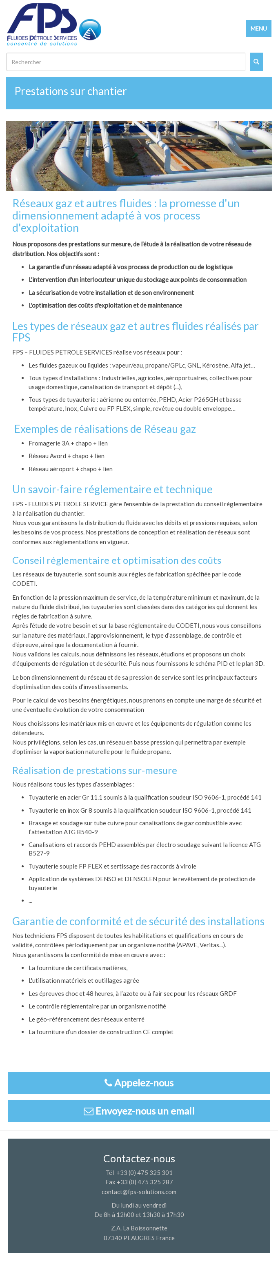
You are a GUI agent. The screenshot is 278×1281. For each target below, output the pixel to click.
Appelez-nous (139, 1082)
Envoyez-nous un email (139, 1111)
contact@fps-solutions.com (139, 1191)
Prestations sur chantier (70, 91)
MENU (259, 28)
